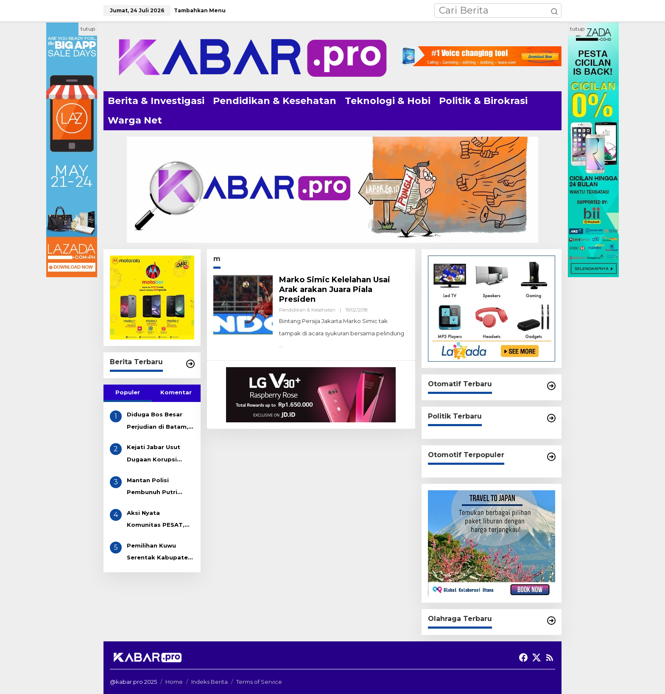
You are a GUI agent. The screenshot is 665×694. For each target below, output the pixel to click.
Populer (127, 392)
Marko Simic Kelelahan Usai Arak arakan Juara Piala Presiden (334, 289)
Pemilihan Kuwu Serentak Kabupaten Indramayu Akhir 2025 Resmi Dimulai (159, 553)
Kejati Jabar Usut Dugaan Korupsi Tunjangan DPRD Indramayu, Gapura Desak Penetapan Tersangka (156, 454)
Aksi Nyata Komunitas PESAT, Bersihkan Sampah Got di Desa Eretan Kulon (156, 520)
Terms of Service (259, 681)
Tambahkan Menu (200, 10)
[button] (554, 10)
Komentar (176, 392)
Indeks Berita (209, 681)
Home (174, 681)
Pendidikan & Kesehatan (307, 310)
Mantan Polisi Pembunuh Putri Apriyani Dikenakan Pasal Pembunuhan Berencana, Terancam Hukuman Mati (160, 487)
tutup (88, 28)
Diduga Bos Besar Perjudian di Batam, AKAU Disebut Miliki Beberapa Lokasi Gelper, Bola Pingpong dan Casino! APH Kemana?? (157, 422)
